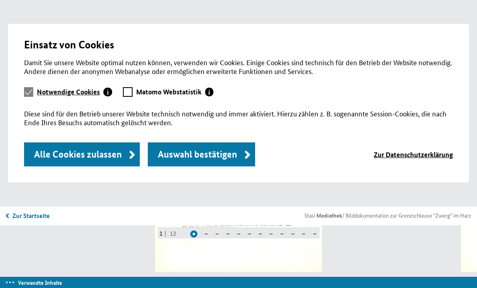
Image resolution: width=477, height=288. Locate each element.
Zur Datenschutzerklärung (413, 154)
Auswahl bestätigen (197, 154)
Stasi (323, 215)
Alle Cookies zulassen (78, 154)
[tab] (74, 92)
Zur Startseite (31, 215)
